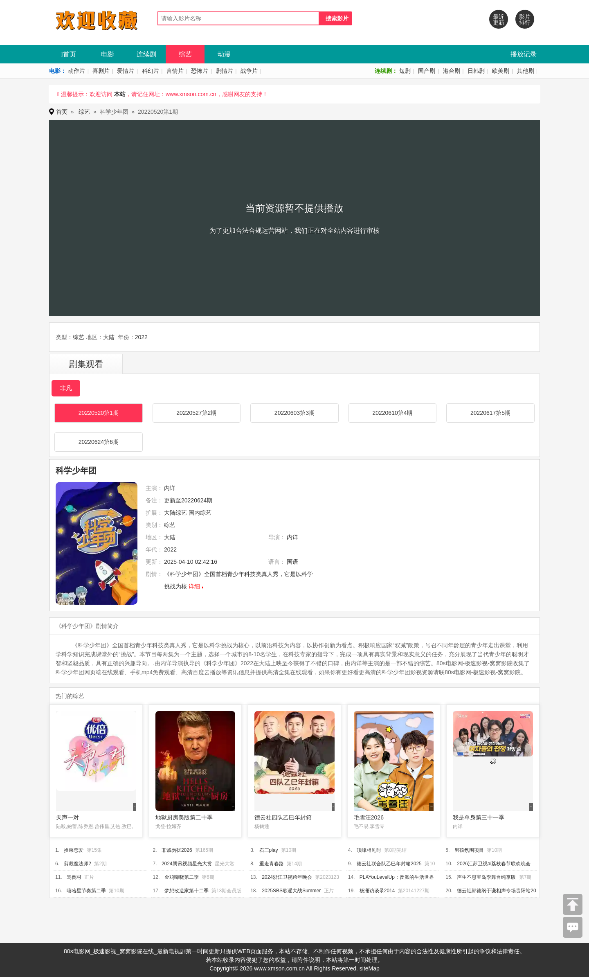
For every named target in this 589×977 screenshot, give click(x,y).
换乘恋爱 (73, 850)
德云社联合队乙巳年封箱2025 (389, 864)
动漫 (224, 54)
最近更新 (498, 20)
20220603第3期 (294, 413)
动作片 (76, 71)
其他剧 (525, 71)
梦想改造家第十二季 (186, 891)
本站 (120, 94)
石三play (268, 850)
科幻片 (150, 71)
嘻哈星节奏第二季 (86, 891)
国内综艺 (200, 512)
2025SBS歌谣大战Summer (291, 891)
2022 (141, 337)
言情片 (175, 71)
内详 (169, 488)
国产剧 (426, 71)
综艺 (185, 54)
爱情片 (125, 71)
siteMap (370, 968)
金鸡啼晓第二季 (181, 877)
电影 (107, 54)
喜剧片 (101, 71)
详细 (194, 586)
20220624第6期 (99, 442)
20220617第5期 (490, 413)
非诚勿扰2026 (177, 850)
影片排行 (525, 20)
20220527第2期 (196, 413)
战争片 (249, 71)
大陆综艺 (175, 512)
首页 (68, 54)
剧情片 (224, 71)
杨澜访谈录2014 (377, 891)
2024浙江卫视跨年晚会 (287, 877)
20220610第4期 (392, 413)
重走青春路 (271, 864)
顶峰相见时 (369, 850)
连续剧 (146, 54)
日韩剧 (476, 71)
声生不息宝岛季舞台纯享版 (486, 877)
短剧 (405, 71)
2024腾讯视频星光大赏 (187, 864)
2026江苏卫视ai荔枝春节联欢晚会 (494, 864)
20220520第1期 (99, 413)
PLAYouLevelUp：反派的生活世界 (397, 877)
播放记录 (523, 54)
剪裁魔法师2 (77, 864)
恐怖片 (199, 71)
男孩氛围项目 (469, 850)
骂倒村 (74, 877)
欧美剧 (500, 71)
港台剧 (451, 71)
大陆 (109, 337)
